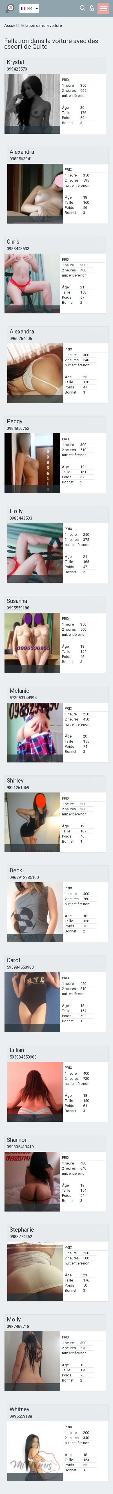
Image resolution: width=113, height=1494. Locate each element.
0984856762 (18, 428)
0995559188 (18, 608)
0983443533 (18, 248)
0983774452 (21, 1236)
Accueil (11, 25)
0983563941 (21, 158)
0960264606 (21, 338)
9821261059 (18, 787)
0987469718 (18, 1326)
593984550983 (20, 967)
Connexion (92, 8)
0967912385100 (24, 877)
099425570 (17, 69)
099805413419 (20, 1146)
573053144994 (23, 697)
